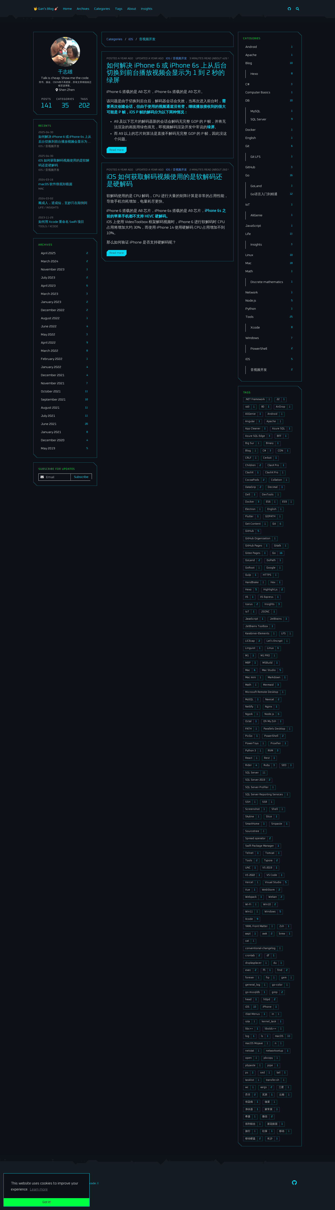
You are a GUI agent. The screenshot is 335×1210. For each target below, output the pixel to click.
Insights (146, 8)
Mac (41, 188)
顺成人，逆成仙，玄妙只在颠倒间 (62, 203)
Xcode (54, 226)
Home (67, 8)
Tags (118, 8)
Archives (83, 8)
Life (41, 207)
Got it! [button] (46, 1202)
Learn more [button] (39, 1189)
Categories (102, 8)
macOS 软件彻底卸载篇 (55, 184)
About (131, 8)
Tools (42, 226)
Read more (116, 150)
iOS (130, 39)
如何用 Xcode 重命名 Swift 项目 (61, 222)
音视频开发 (180, 58)
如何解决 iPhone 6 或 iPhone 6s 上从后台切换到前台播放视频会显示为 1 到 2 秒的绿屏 (167, 73)
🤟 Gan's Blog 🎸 (46, 8)
